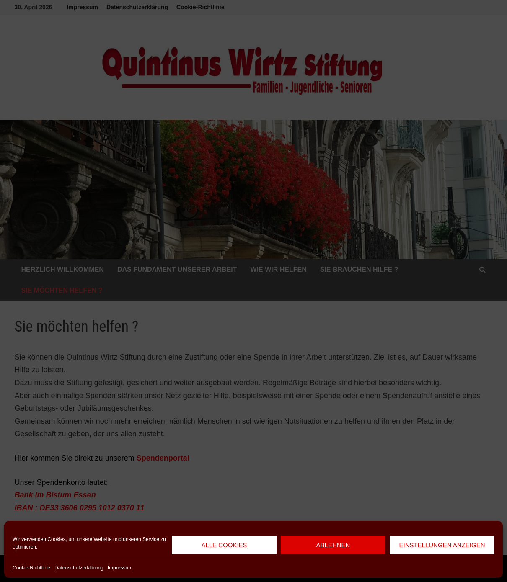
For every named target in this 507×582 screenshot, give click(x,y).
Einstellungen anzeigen (442, 545)
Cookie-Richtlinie (31, 568)
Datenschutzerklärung (78, 568)
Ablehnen (333, 545)
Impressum (120, 568)
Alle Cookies (224, 545)
